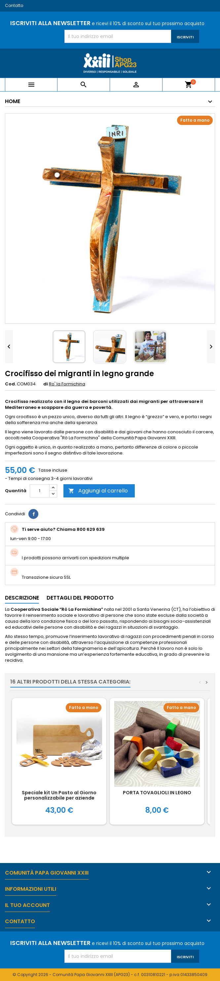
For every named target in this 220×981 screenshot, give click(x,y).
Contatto (14, 5)
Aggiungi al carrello (98, 490)
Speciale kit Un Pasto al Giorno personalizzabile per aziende (59, 795)
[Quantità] (40, 490)
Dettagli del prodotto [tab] (80, 598)
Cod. (10, 384)
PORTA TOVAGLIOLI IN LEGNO (157, 792)
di (45, 384)
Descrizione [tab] (22, 598)
